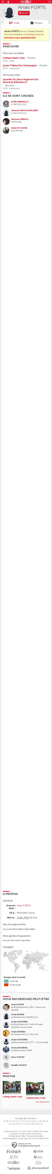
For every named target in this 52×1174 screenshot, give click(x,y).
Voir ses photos (42, 1102)
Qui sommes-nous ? (11, 1131)
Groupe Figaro (22, 1139)
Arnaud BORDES (19, 1048)
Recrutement (36, 1134)
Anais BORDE (17, 1014)
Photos (38, 23)
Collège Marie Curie (14, 58)
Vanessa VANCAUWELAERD (24, 110)
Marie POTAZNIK (19, 128)
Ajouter (25, 13)
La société (13, 1134)
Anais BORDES (18, 1032)
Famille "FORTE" (19, 1065)
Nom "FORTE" (18, 1057)
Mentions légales (9, 1139)
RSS (29, 1131)
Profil (16, 23)
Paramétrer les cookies (35, 1136)
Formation (44, 1131)
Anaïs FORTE (17, 1004)
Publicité (35, 1131)
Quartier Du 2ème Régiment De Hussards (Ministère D (20, 80)
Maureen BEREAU (19, 119)
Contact (23, 1131)
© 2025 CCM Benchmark (39, 1139)
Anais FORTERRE (19, 1022)
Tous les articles (24, 1134)
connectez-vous (31, 34)
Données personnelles (17, 1136)
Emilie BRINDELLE (19, 102)
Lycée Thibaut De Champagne (20, 65)
